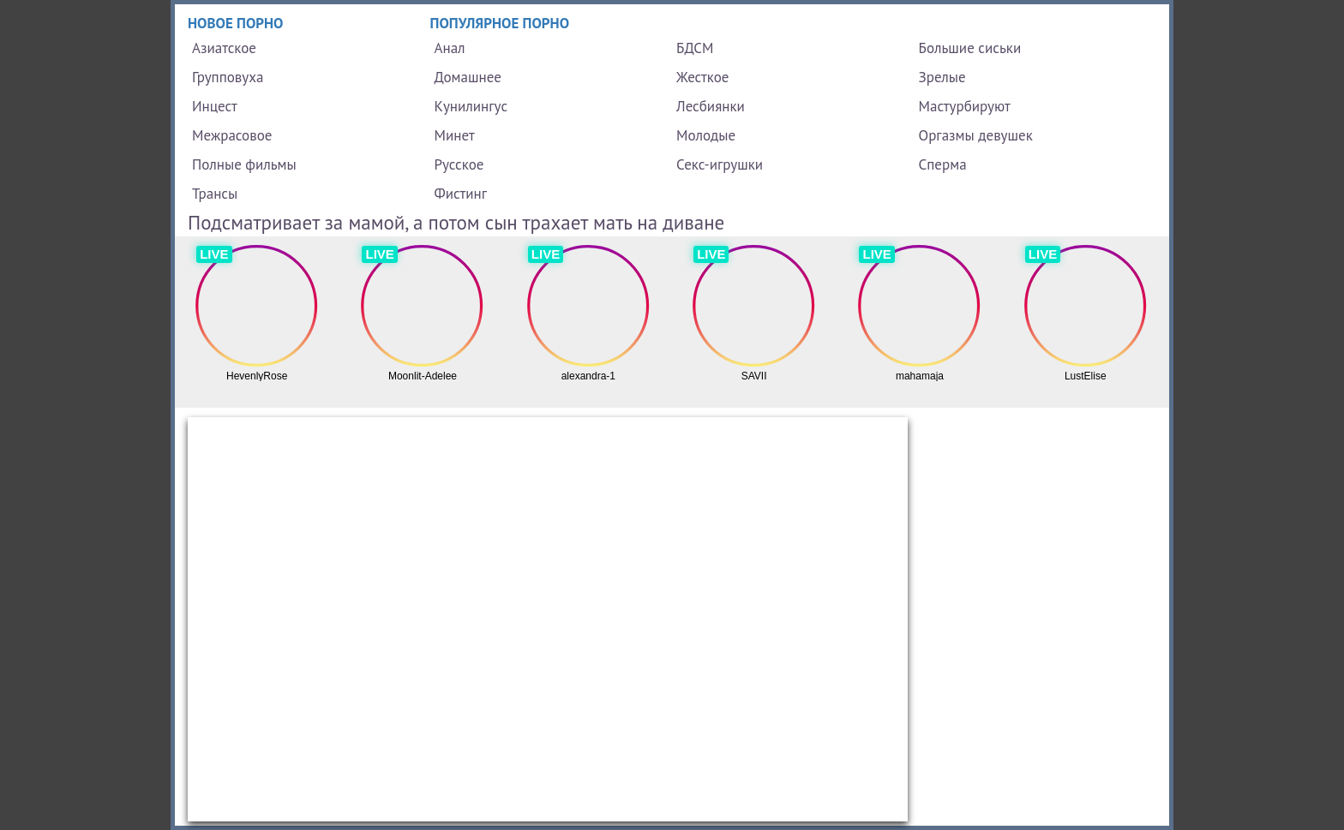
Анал (450, 48)
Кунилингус (471, 106)
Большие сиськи (970, 48)
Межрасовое (232, 135)
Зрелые (942, 77)
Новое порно (236, 23)
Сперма (943, 164)
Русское (459, 164)
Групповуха (227, 77)
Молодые (705, 135)
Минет (455, 135)
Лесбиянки (710, 106)
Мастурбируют (965, 106)
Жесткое (702, 77)
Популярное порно (500, 23)
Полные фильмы (244, 164)
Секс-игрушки (719, 164)
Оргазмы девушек (976, 135)
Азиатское (224, 48)
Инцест (214, 106)
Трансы (214, 193)
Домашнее (468, 77)
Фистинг (461, 193)
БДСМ (695, 48)
